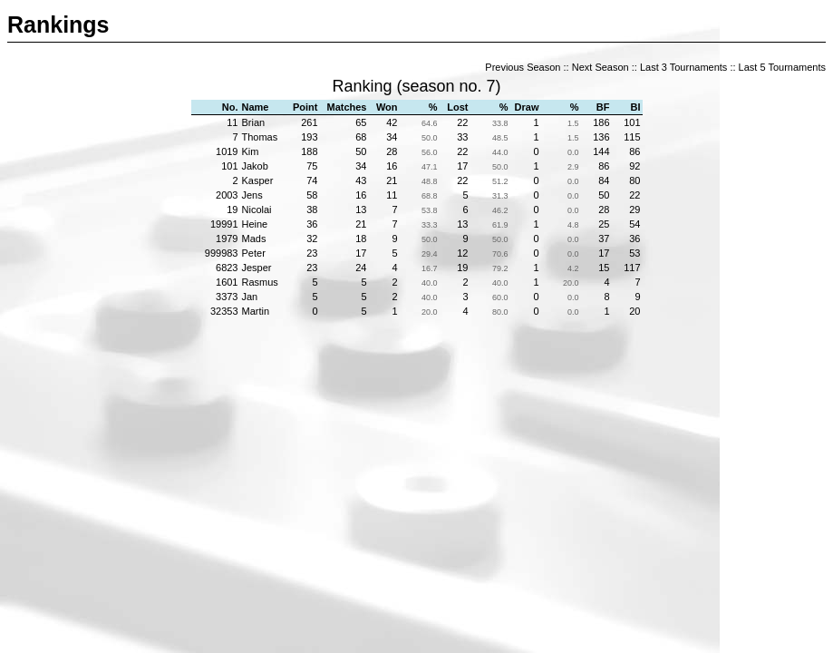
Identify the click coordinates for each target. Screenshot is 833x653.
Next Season (600, 67)
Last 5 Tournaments (782, 67)
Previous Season (522, 67)
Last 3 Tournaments (683, 67)
